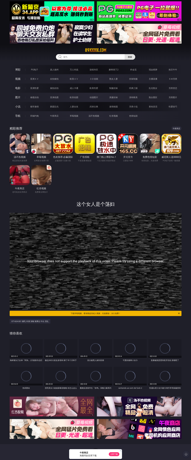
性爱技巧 (173, 106)
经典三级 (133, 88)
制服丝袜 (113, 88)
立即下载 (114, 454)
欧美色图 (74, 97)
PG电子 (34, 69)
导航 (17, 116)
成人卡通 (74, 88)
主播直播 (153, 78)
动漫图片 (94, 97)
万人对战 (74, 69)
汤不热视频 (94, 115)
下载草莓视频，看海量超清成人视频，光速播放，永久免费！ (125, 313)
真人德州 (54, 69)
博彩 (17, 69)
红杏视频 (113, 115)
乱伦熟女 (153, 88)
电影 (17, 88)
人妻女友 (74, 106)
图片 (17, 97)
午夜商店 (54, 115)
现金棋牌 (153, 69)
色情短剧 (133, 115)
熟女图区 (153, 97)
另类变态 (173, 88)
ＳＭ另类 (173, 78)
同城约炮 (34, 115)
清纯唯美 (133, 97)
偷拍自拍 (54, 88)
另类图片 (173, 97)
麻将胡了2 (113, 69)
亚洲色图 (54, 97)
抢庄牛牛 (173, 69)
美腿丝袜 (113, 97)
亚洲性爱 (34, 88)
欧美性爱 (94, 88)
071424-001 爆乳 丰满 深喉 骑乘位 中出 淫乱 (30, 321)
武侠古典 (94, 106)
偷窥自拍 (34, 97)
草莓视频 (74, 115)
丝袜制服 (133, 78)
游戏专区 (94, 69)
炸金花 (133, 69)
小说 (17, 106)
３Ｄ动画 (94, 78)
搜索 (130, 56)
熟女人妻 (113, 78)
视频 (17, 79)
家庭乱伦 (54, 106)
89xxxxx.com (95, 50)
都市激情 (34, 106)
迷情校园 (113, 106)
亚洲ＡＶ (34, 78)
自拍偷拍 (54, 78)
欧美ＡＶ (74, 78)
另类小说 (133, 106)
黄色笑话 (153, 106)
